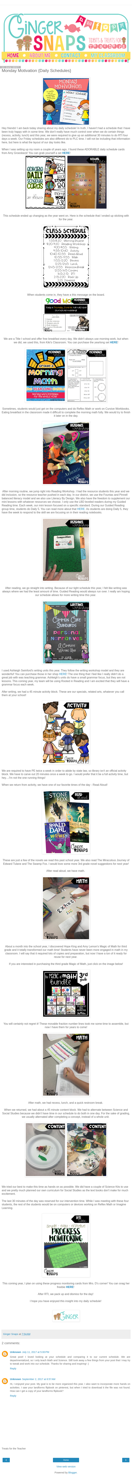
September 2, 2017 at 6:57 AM (38, 1379)
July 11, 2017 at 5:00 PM (35, 1352)
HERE (66, 153)
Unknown (15, 1352)
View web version (66, 1466)
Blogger (72, 1472)
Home (66, 1460)
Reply (13, 1368)
